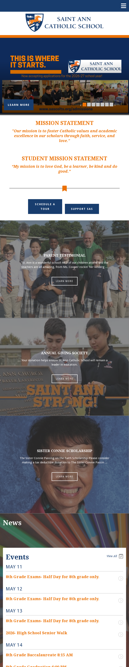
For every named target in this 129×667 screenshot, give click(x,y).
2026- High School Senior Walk (36, 633)
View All (115, 556)
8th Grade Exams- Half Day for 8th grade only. (52, 576)
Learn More (19, 105)
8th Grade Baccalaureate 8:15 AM (39, 655)
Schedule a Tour (45, 206)
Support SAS (82, 208)
